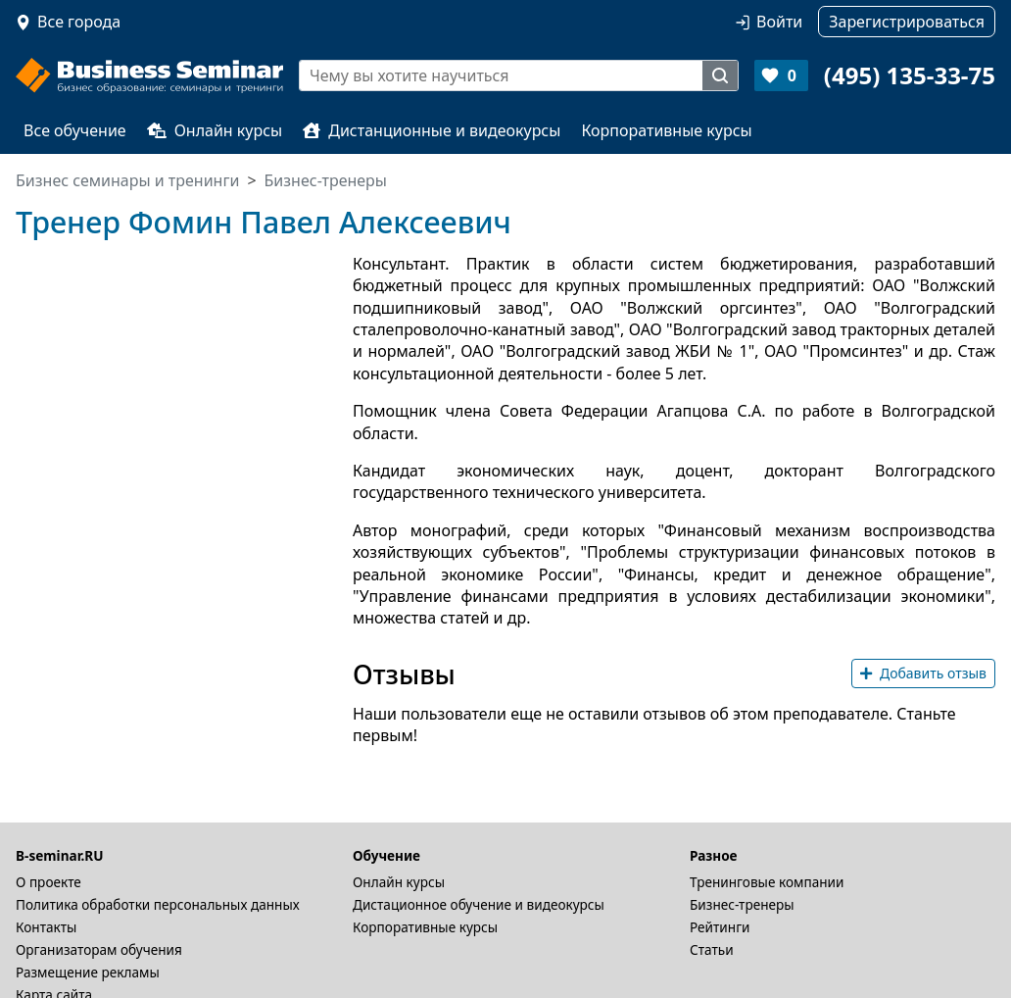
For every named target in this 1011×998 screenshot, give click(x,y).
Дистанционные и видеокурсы (431, 130)
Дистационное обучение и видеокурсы (478, 904)
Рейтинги (720, 927)
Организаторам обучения (99, 949)
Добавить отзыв (923, 673)
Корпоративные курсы (666, 130)
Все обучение (75, 130)
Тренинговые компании (766, 882)
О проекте (48, 882)
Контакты (46, 927)
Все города (78, 21)
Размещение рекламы (88, 972)
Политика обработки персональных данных (158, 904)
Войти (779, 21)
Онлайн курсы (215, 130)
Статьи (712, 949)
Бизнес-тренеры (742, 904)
